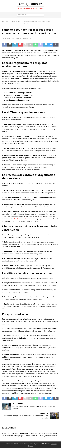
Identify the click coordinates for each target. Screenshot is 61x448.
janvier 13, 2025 (9, 39)
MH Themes (45, 444)
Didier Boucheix (22, 39)
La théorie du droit (21, 219)
